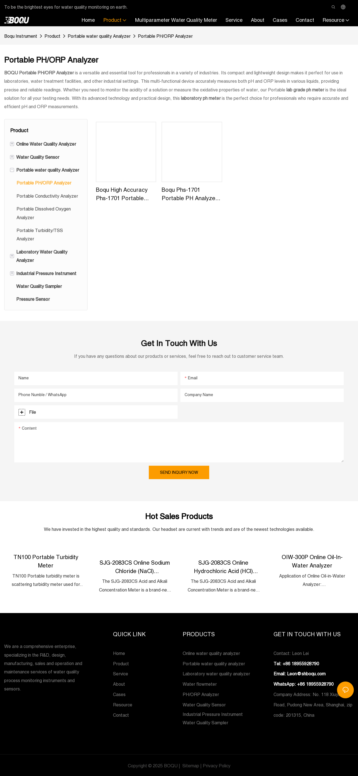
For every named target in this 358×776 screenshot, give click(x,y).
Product (52, 36)
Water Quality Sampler (205, 721)
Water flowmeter (200, 683)
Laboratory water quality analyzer (216, 672)
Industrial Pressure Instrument (213, 713)
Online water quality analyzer (211, 652)
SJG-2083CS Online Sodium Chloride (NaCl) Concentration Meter (135, 566)
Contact (121, 713)
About (119, 683)
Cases (119, 693)
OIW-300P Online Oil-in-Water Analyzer (312, 560)
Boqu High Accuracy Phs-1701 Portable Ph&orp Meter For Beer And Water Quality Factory (122, 194)
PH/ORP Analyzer (201, 693)
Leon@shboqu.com (306, 672)
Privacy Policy (216, 764)
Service (120, 672)
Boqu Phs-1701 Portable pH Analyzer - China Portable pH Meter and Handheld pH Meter (191, 194)
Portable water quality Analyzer (99, 36)
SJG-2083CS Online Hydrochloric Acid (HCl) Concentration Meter (223, 566)
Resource (122, 703)
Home (119, 652)
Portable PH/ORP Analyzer (165, 36)
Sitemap (190, 764)
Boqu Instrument (20, 36)
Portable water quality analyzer (214, 662)
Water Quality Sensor (204, 703)
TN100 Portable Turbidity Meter (45, 560)
